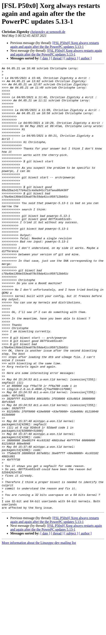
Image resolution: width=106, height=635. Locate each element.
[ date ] (45, 58)
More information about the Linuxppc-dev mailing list (39, 631)
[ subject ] (71, 58)
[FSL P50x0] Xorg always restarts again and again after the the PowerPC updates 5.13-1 (54, 45)
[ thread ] (57, 58)
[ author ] (85, 58)
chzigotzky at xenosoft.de (47, 32)
